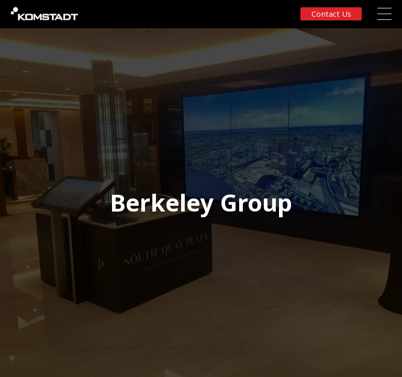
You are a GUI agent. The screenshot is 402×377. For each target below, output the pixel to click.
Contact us (331, 13)
